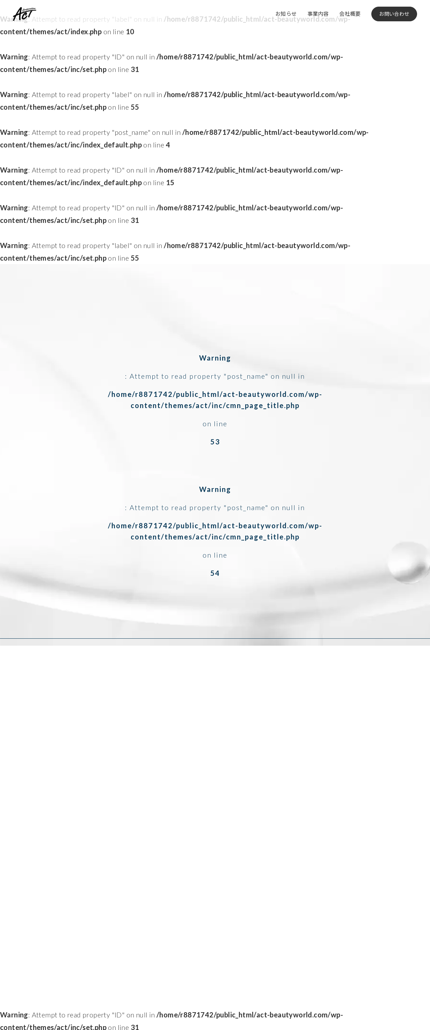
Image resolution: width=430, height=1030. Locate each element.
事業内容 (318, 13)
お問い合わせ (394, 14)
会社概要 (350, 13)
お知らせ (286, 13)
